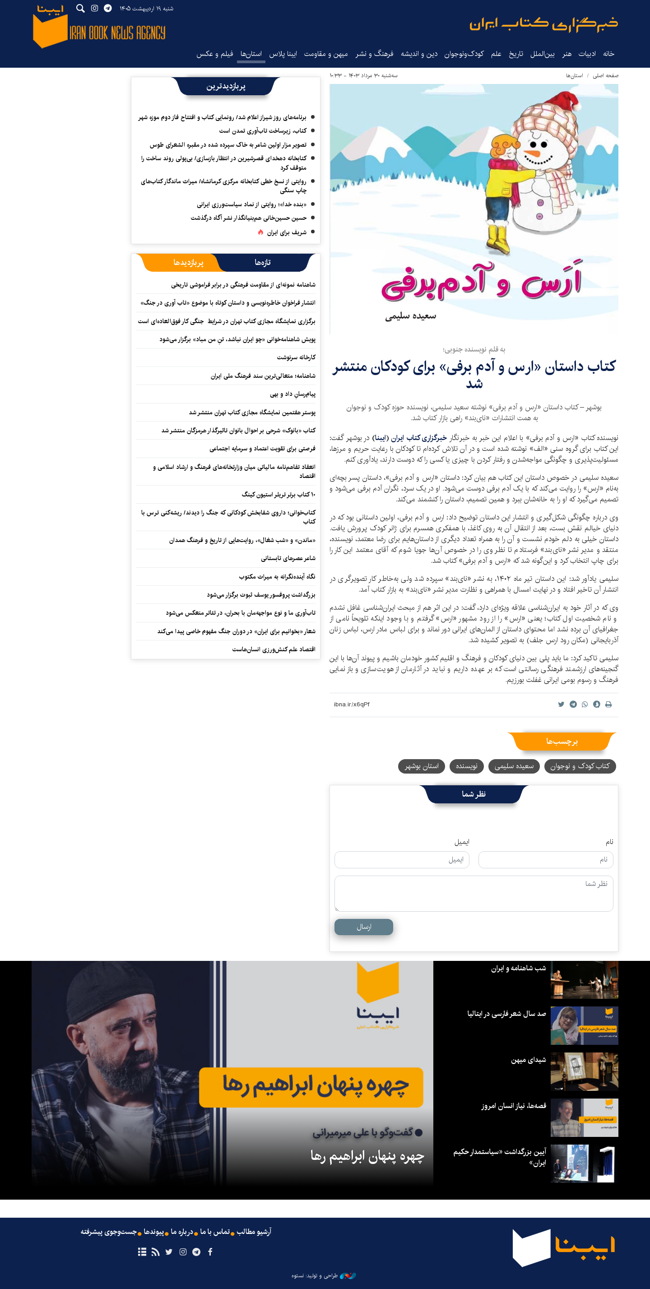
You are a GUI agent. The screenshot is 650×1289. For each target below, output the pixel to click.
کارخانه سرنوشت (296, 357)
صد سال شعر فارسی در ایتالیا (507, 1014)
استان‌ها (251, 54)
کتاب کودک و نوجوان (580, 766)
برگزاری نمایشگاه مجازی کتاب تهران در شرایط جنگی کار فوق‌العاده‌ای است (227, 321)
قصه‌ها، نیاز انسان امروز (513, 1106)
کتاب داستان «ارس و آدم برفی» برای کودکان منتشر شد (474, 375)
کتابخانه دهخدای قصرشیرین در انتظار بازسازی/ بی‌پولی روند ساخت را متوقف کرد (223, 162)
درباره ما (182, 1232)
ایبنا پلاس (283, 54)
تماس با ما (215, 1232)
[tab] (263, 263)
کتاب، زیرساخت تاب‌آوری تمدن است (262, 131)
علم (496, 54)
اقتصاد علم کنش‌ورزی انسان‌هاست (274, 649)
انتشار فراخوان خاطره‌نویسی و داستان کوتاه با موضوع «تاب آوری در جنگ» (228, 303)
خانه (609, 54)
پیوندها (154, 1232)
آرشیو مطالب (254, 1232)
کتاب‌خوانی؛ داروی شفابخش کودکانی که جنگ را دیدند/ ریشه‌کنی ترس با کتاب (228, 517)
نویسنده (467, 766)
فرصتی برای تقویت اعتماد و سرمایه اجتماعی (262, 449)
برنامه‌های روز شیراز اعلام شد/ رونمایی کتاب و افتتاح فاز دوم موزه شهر (222, 117)
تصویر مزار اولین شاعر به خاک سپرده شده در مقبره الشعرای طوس (228, 145)
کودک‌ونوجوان (464, 54)
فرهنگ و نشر (374, 54)
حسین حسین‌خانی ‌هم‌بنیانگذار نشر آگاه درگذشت (248, 218)
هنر (566, 54)
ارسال (364, 927)
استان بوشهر (421, 766)
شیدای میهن (528, 1060)
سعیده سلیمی (514, 766)
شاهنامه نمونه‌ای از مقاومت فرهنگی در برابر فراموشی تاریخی (243, 285)
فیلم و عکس (214, 54)
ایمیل (462, 842)
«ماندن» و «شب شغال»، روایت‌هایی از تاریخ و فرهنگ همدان (242, 540)
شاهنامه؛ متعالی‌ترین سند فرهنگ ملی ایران (263, 376)
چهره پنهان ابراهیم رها (367, 1156)
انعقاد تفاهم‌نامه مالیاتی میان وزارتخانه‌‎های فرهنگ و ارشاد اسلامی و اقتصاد (234, 471)
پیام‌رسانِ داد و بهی (293, 394)
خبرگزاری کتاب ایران (419, 438)
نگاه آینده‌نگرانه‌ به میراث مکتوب (277, 577)
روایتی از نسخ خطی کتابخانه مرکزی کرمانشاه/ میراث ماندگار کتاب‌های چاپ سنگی (223, 185)
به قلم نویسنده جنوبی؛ (474, 349)
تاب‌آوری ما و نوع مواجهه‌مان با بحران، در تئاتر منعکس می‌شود (241, 613)
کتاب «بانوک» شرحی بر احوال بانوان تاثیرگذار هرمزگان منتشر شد (238, 431)
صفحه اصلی (605, 75)
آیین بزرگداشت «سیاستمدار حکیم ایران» (499, 1157)
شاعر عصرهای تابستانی (288, 558)
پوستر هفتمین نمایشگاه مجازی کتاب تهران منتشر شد (252, 412)
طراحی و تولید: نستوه (324, 1276)
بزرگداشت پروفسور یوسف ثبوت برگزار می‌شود (261, 595)
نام (609, 842)
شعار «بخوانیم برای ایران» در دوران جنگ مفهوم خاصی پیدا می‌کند (236, 631)
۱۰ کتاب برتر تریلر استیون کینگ (279, 495)
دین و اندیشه (419, 54)
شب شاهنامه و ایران (518, 968)
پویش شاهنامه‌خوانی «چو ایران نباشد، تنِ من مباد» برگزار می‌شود (237, 339)
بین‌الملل (542, 54)
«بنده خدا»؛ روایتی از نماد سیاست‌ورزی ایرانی (251, 204)
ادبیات (587, 54)
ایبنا (543, 25)
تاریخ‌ (516, 54)
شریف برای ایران (286, 232)
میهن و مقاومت (326, 54)
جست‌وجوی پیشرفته (109, 1232)
